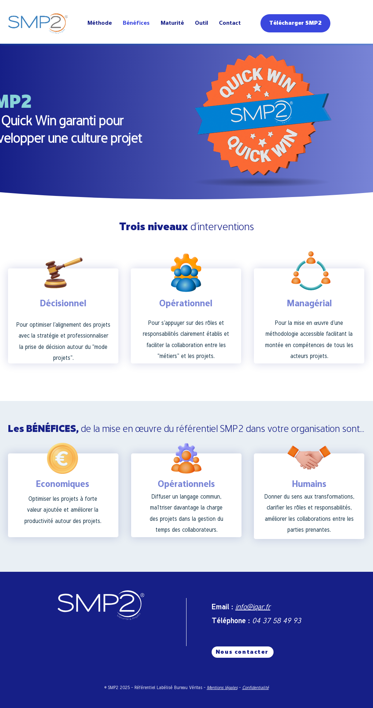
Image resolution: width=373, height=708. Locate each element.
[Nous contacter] (243, 652)
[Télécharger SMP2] (295, 23)
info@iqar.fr (252, 606)
